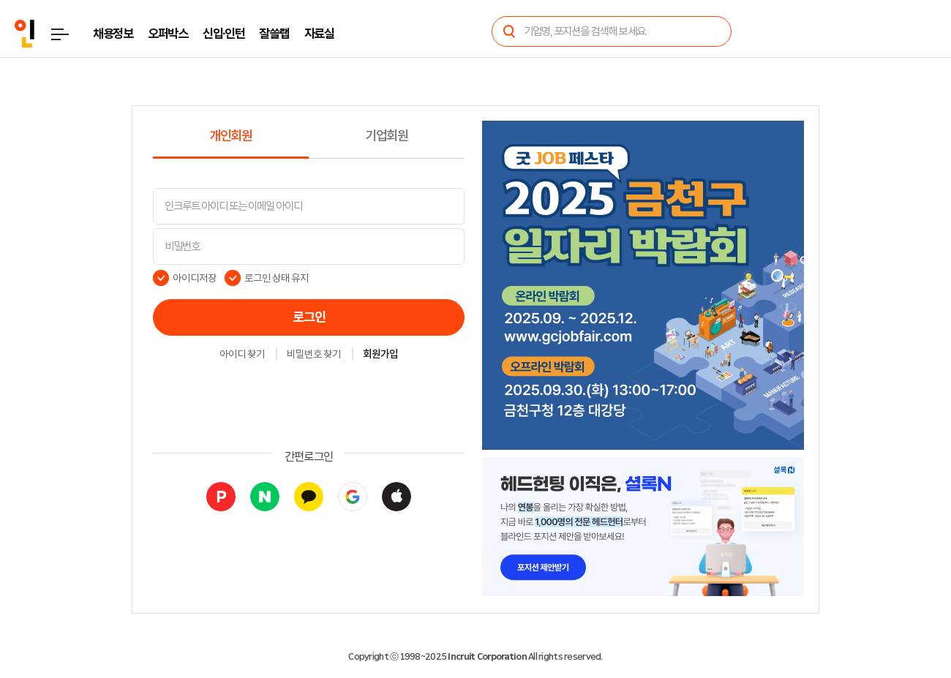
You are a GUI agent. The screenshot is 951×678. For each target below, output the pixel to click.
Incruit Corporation (487, 657)
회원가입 (380, 354)
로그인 (309, 317)
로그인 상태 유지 (276, 278)
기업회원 (386, 136)
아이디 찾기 (242, 354)
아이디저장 (195, 278)
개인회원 (230, 136)
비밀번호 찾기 (314, 354)
